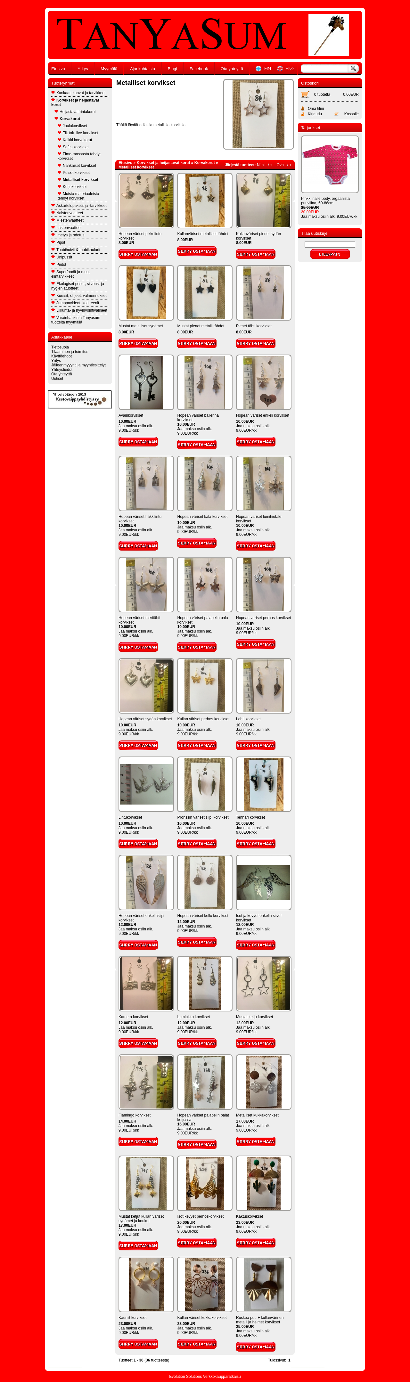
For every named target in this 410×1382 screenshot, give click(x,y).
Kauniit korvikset (132, 1317)
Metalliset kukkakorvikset (257, 1115)
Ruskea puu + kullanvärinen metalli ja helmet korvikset (259, 1319)
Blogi (172, 68)
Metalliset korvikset (78, 179)
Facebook (199, 68)
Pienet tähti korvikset (254, 326)
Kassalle (351, 114)
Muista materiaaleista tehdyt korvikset (78, 196)
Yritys (83, 68)
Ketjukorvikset (72, 186)
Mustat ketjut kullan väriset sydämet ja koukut (141, 1218)
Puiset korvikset (74, 172)
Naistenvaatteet (67, 213)
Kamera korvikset (133, 1017)
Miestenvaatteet (67, 220)
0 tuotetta (322, 94)
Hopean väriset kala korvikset (202, 516)
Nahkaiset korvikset (77, 165)
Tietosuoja (60, 347)
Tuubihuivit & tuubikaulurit (75, 250)
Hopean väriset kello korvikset (202, 915)
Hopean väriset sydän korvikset (145, 719)
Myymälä (109, 68)
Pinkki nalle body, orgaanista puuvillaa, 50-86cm (325, 200)
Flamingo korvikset (135, 1115)
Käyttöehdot (61, 356)
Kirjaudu (315, 114)
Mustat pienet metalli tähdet (200, 326)
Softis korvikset (73, 147)
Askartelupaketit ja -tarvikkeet (79, 205)
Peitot (58, 264)
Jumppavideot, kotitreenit (75, 303)
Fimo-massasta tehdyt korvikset (79, 156)
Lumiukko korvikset (193, 1017)
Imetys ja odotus (67, 235)
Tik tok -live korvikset (78, 133)
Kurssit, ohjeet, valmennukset (79, 295)
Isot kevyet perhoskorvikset (200, 1216)
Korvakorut (67, 119)
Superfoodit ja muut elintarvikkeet (70, 274)
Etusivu (58, 68)
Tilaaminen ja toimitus (69, 351)
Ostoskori (310, 83)
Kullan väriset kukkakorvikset (201, 1317)
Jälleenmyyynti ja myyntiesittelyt (78, 365)
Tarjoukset (310, 127)
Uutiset (57, 378)
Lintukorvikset (130, 817)
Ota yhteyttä (232, 68)
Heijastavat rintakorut (75, 112)
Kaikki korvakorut (75, 140)
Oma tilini (316, 108)
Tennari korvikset (250, 817)
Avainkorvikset (131, 415)
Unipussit (61, 257)
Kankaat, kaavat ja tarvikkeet (78, 93)
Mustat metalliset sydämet (141, 326)
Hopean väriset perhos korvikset (263, 618)
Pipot (58, 242)
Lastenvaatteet (66, 227)
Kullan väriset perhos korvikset (203, 719)
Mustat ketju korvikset (254, 1017)
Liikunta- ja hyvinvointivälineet (79, 310)
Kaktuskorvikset (249, 1216)
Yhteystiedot (61, 369)
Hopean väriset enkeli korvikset (262, 415)
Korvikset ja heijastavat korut (75, 102)
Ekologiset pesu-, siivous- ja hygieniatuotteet (77, 286)
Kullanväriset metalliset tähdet (202, 234)
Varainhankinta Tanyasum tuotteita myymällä (75, 319)
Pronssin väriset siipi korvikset (202, 817)
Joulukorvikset (72, 126)
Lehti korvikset (248, 719)
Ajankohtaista (142, 68)
